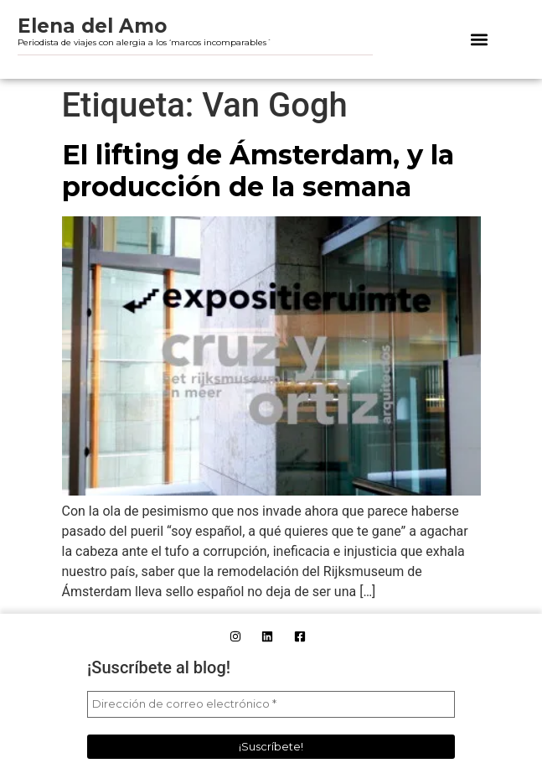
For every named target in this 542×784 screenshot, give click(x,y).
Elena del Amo (92, 26)
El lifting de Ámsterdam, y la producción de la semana (258, 170)
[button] (479, 39)
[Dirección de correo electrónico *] (271, 704)
